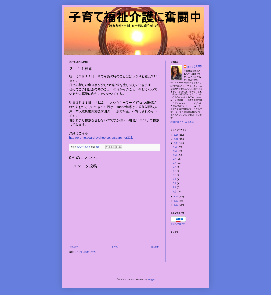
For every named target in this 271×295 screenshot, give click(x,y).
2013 (176, 196)
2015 (176, 139)
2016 (176, 135)
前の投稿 (155, 246)
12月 (175, 146)
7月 (175, 167)
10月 (175, 155)
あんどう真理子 (194, 66)
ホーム (114, 246)
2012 (176, 201)
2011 (176, 205)
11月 (175, 151)
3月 (175, 183)
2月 (175, 187)
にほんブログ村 (178, 224)
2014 (176, 143)
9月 (175, 159)
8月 (175, 163)
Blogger (151, 279)
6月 (175, 171)
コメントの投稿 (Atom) (85, 252)
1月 (175, 191)
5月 (175, 175)
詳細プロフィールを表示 (182, 122)
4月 (175, 179)
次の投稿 (74, 246)
